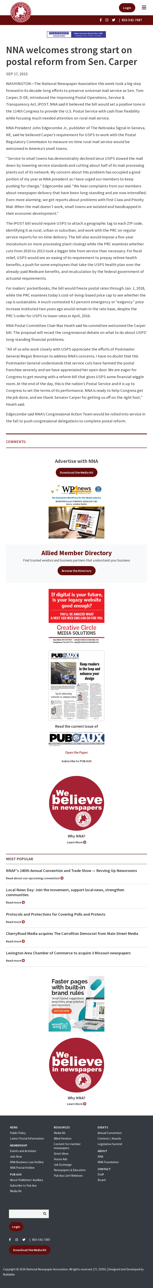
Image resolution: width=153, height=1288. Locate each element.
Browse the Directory (76, 571)
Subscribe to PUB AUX (77, 761)
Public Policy (18, 1133)
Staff (101, 1174)
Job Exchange (63, 1165)
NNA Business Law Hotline (27, 1162)
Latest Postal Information (27, 1138)
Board (102, 1180)
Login (127, 8)
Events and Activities (23, 1151)
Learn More (76, 842)
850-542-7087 (41, 1240)
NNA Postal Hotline (22, 1168)
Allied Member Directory (76, 553)
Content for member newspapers (67, 1146)
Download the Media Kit (76, 472)
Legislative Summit (110, 1144)
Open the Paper (76, 752)
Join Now (16, 1156)
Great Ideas (61, 1153)
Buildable (9, 1274)
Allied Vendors (63, 1138)
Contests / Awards (109, 1138)
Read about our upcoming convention (35, 878)
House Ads (60, 1159)
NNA (100, 1156)
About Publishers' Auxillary (26, 1180)
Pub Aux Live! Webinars (68, 1175)
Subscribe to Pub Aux (23, 1185)
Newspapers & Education (70, 1170)
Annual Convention (110, 1133)
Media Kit (16, 1191)
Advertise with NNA (76, 461)
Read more (15, 902)
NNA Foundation (108, 1162)
